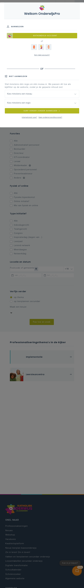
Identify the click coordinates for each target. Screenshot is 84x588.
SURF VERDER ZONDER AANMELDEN (42, 111)
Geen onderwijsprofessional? (50, 117)
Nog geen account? (42, 55)
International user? (29, 117)
